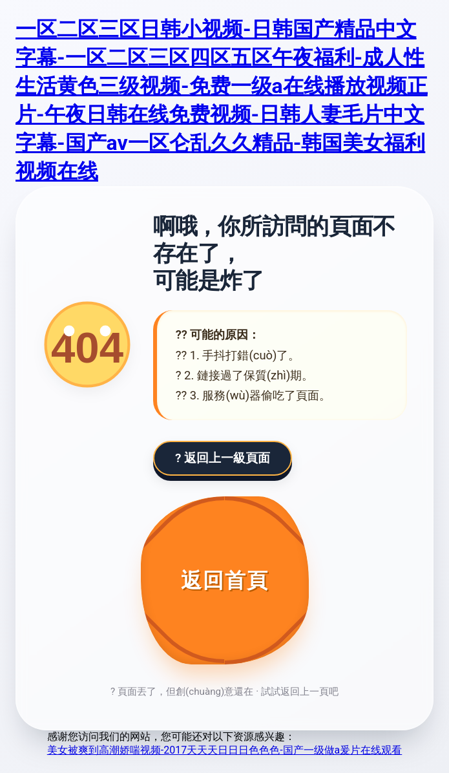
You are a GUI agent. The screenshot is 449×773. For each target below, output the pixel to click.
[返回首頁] (225, 580)
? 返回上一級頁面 (222, 457)
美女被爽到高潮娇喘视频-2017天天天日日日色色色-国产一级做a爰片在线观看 (224, 750)
